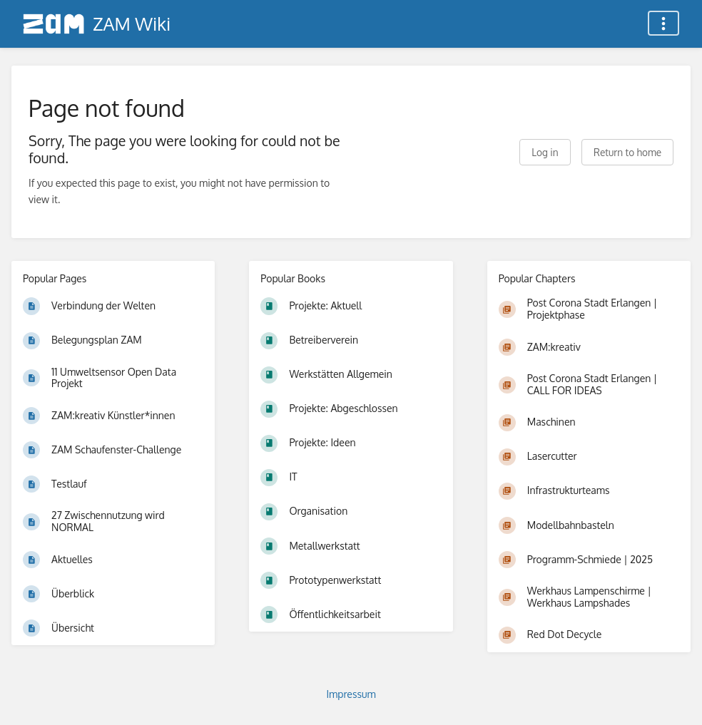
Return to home (627, 152)
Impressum (350, 694)
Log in (544, 152)
